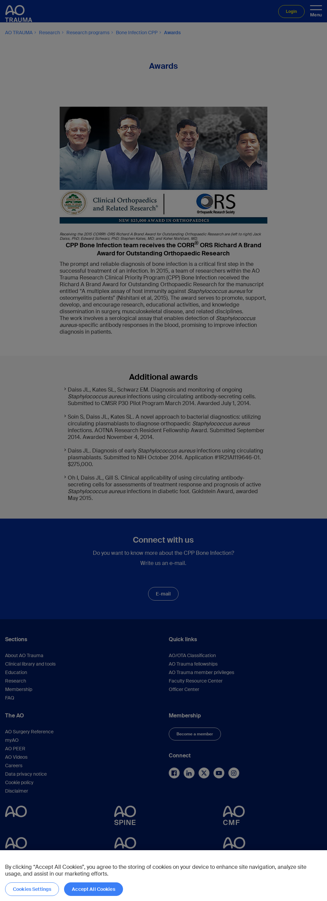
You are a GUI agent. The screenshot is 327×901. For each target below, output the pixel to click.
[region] (163, 875)
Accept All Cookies (93, 889)
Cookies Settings (32, 889)
